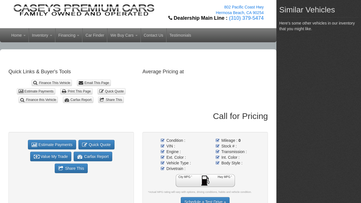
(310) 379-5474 (246, 18)
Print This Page (76, 91)
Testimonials (180, 35)
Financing (69, 35)
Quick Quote (111, 91)
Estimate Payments (36, 91)
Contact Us (153, 35)
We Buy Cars (123, 35)
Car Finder (94, 35)
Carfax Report (78, 100)
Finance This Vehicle (51, 83)
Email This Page (94, 83)
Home (18, 35)
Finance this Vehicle (38, 100)
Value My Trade (51, 156)
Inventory (42, 35)
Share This (111, 100)
